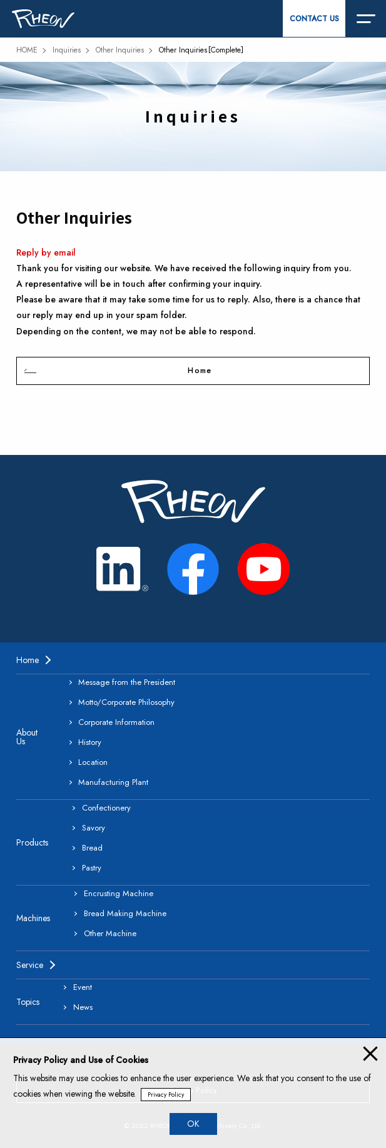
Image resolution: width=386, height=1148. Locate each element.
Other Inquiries (120, 50)
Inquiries (67, 50)
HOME (27, 50)
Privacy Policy (166, 1094)
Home (199, 370)
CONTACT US (314, 18)
